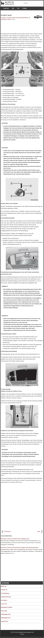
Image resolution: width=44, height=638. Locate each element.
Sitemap (24, 8)
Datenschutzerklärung (9, 12)
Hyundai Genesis (6, 597)
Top (18, 8)
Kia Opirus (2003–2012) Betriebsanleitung (17, 17)
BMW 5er (3, 586)
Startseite (6, 8)
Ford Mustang (5, 593)
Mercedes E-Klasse (6, 607)
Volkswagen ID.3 (6, 614)
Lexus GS (4, 604)
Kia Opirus (3, 17)
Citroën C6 (4, 590)
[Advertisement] (22, 26)
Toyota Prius (4, 621)
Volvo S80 (4, 611)
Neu (13, 8)
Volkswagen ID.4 (6, 618)
